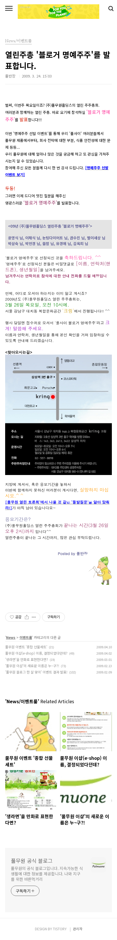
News (10, 637)
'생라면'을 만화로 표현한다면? (26, 659)
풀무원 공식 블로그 (32, 860)
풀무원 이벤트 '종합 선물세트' (26, 646)
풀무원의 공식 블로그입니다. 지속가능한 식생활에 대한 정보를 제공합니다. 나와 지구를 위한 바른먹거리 (47, 873)
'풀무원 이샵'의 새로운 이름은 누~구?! (32, 665)
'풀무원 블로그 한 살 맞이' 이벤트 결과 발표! (36, 671)
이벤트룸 (25, 637)
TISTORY (60, 928)
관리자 (77, 928)
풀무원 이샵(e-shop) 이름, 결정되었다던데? (36, 653)
